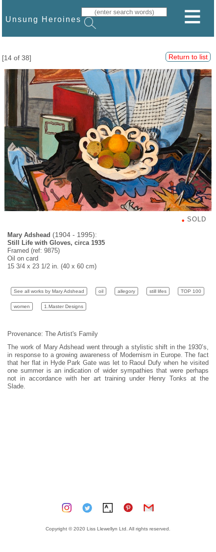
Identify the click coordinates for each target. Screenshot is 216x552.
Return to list (188, 57)
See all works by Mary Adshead (49, 291)
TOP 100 (191, 291)
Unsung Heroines (43, 19)
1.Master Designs (63, 306)
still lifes (158, 291)
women (22, 306)
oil (100, 291)
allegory (126, 291)
